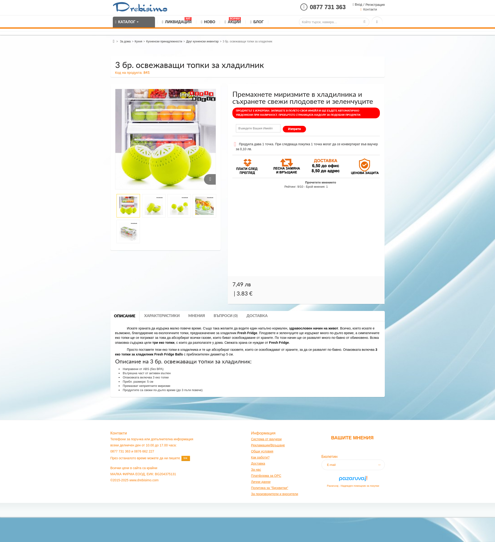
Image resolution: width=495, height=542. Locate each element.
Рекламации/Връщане (268, 445)
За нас (256, 469)
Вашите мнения (352, 437)
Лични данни (261, 482)
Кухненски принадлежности (164, 41)
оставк (258, 463)
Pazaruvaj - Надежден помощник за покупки (353, 485)
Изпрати (294, 129)
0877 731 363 (328, 7)
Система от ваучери (266, 439)
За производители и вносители (274, 494)
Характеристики (162, 316)
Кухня (138, 41)
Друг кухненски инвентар (202, 41)
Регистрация (375, 5)
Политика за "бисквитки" (269, 488)
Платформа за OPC (266, 476)
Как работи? (260, 457)
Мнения (196, 316)
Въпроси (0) (226, 316)
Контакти (370, 9)
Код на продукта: (129, 73)
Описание (124, 316)
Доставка (257, 316)
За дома (125, 41)
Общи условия (262, 451)
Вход (358, 4)
